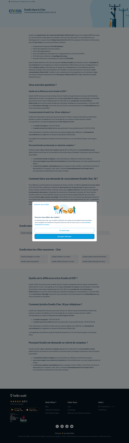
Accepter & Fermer (64, 236)
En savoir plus (64, 230)
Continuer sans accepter (41, 204)
